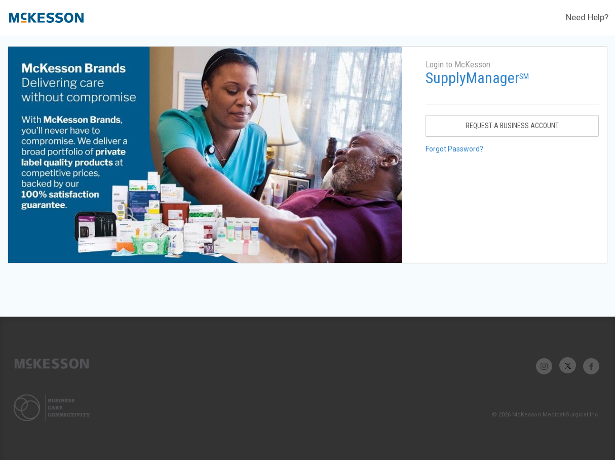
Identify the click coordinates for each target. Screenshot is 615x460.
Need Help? (587, 17)
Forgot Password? (454, 149)
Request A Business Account (512, 126)
